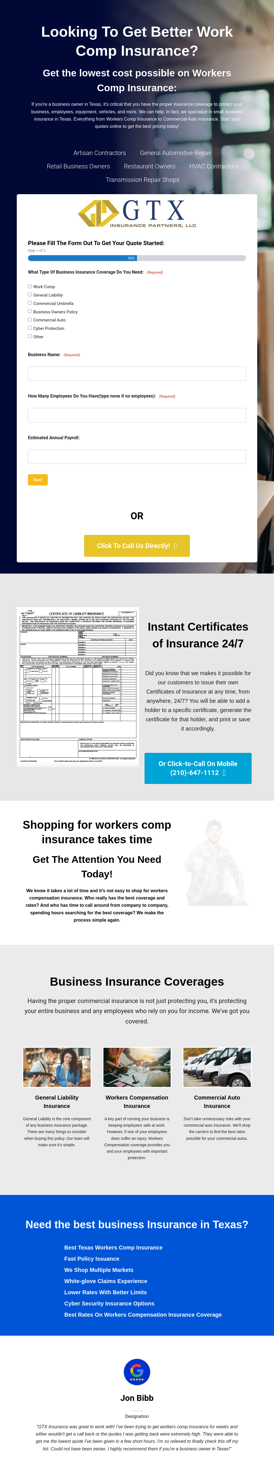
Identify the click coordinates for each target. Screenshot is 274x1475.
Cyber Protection (48, 328)
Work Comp (44, 286)
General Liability (48, 295)
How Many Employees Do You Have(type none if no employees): (101, 396)
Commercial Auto (49, 320)
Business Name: (54, 354)
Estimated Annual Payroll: (54, 437)
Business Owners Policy (55, 311)
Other (38, 336)
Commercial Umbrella (53, 303)
